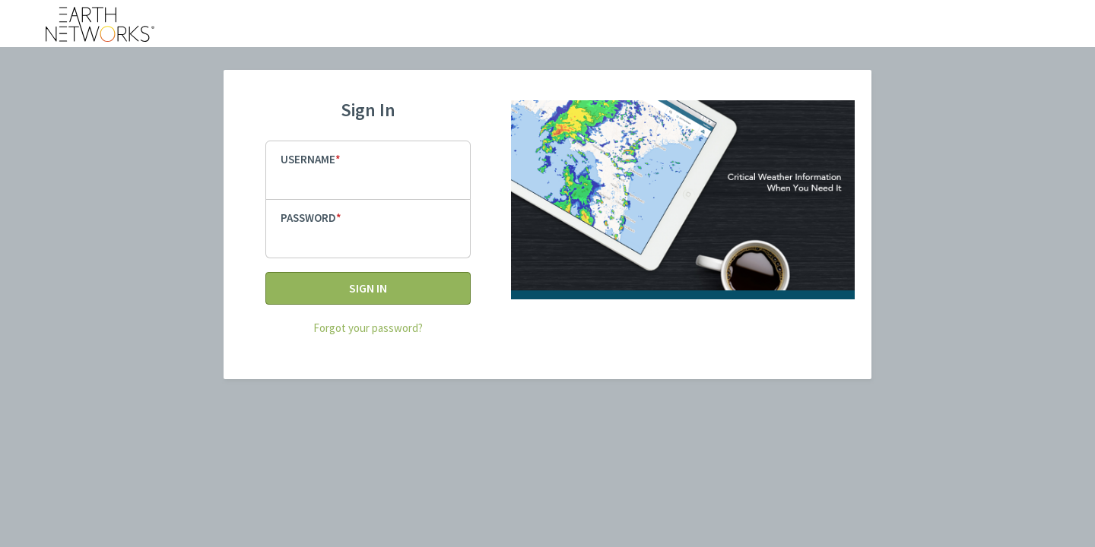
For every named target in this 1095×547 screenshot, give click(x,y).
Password (308, 217)
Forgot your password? (368, 328)
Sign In (368, 288)
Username (308, 159)
